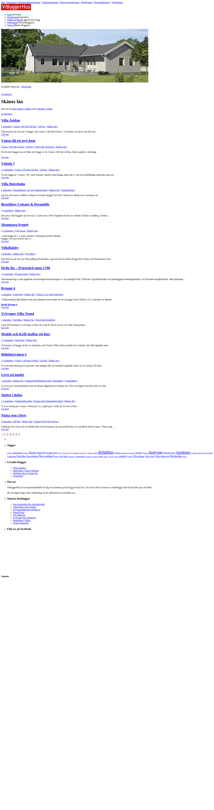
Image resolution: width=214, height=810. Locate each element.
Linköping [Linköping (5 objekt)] (11, 456)
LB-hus (41, 126)
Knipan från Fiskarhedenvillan (48, 401)
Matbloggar (86, 2)
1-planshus (6, 126)
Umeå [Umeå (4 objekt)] (129, 457)
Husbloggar (12, 17)
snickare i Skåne (45, 109)
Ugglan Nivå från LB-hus (46, 421)
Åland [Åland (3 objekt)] (185, 456)
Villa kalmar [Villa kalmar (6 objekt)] (138, 456)
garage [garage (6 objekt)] (138, 453)
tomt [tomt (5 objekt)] (101, 456)
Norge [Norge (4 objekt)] (56, 457)
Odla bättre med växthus (24, 507)
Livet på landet (12, 375)
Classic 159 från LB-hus (26, 170)
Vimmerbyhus (68, 190)
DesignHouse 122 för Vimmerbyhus (30, 190)
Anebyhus (18, 294)
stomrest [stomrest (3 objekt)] (88, 456)
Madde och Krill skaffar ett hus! (25, 334)
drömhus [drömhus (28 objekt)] (105, 452)
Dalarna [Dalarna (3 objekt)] (90, 453)
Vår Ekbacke (19, 515)
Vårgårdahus (70, 381)
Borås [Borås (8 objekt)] (32, 452)
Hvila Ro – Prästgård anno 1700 (25, 268)
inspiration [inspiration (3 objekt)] (194, 453)
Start (9, 14)
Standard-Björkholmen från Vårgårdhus (44, 381)
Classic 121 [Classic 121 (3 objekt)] (83, 453)
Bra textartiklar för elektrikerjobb (29, 504)
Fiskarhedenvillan (23, 401)
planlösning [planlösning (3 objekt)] (71, 456)
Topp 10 (11, 25)
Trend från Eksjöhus (45, 320)
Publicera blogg (14, 20)
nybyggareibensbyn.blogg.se (26, 509)
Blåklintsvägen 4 (13, 354)
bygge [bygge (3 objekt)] (60, 453)
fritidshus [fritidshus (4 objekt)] (117, 453)
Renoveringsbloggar (70, 2)
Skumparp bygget (14, 225)
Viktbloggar (117, 2)
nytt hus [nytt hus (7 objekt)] (63, 456)
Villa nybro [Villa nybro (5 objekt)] (150, 456)
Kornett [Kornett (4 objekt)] (210, 453)
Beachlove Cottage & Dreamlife (25, 204)
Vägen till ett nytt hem (18, 141)
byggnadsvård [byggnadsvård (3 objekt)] (74, 453)
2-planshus (6, 421)
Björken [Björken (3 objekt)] (25, 453)
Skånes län (52, 126)
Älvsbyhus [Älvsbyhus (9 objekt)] (176, 456)
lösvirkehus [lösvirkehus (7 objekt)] (32, 456)
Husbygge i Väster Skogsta (26, 470)
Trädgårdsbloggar (50, 2)
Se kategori (6, 94)
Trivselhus (30, 254)
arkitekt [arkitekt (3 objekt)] (9, 453)
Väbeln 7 (8, 163)
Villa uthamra (19, 468)
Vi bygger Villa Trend (17, 314)
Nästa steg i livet (13, 415)
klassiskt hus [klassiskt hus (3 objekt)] (202, 453)
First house (20, 231)
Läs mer (5, 134)
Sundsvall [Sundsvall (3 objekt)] (95, 456)
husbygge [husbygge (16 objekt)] (156, 452)
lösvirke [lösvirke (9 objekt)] (21, 456)
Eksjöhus (17, 320)
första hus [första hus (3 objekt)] (132, 453)
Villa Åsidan (10, 120)
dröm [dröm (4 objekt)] (95, 453)
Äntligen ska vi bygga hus (25, 473)
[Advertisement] (19, 669)
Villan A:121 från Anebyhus (49, 294)
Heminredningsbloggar (29, 2)
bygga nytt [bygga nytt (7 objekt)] (51, 452)
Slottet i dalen (11, 395)
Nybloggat (12, 22)
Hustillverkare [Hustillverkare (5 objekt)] (169, 453)
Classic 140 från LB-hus (24, 126)
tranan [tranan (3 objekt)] (116, 456)
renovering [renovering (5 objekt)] (80, 456)
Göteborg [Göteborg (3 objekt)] (145, 453)
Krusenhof (18, 476)
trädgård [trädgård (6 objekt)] (123, 456)
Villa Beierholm (13, 184)
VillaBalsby (10, 248)
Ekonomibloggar (102, 2)
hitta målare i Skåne (21, 109)
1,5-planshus (7, 170)
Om (3, 2)
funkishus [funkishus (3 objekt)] (125, 453)
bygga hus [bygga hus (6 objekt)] (41, 453)
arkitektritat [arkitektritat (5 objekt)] (18, 453)
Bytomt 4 (8, 288)
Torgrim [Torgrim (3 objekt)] (111, 456)
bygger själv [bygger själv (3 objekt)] (66, 453)
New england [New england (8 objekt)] (46, 456)
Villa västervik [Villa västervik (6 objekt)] (162, 456)
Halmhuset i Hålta (21, 520)
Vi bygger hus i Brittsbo (24, 517)
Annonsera (11, 2)
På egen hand (21, 274)
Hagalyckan (18, 512)
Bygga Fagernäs (21, 523)
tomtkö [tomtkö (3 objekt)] (105, 456)
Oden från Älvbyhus (44, 147)
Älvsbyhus (26, 86)
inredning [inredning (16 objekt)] (183, 452)
